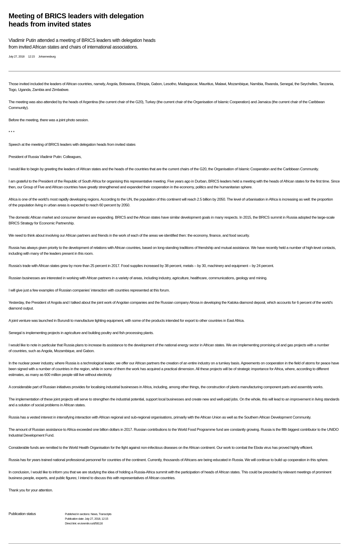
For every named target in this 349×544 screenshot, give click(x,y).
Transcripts (105, 514)
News (94, 514)
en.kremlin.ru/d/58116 (90, 523)
